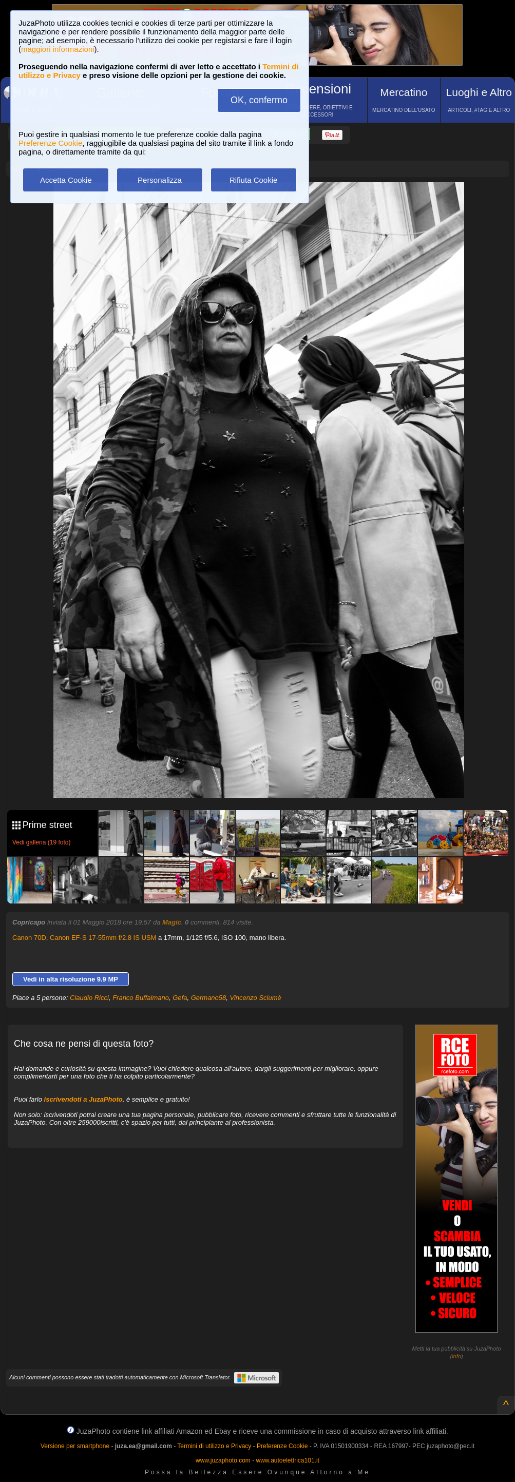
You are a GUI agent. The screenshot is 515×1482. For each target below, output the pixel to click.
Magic (171, 922)
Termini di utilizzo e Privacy (214, 1446)
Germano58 (208, 998)
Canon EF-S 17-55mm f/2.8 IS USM (103, 937)
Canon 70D (29, 937)
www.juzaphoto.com (223, 1460)
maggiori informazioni (57, 49)
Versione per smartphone (75, 1446)
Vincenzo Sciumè (255, 998)
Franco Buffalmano (140, 998)
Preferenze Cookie (50, 143)
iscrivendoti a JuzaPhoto (83, 1099)
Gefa (180, 998)
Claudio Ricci (89, 998)
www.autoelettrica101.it (287, 1460)
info (456, 1356)
